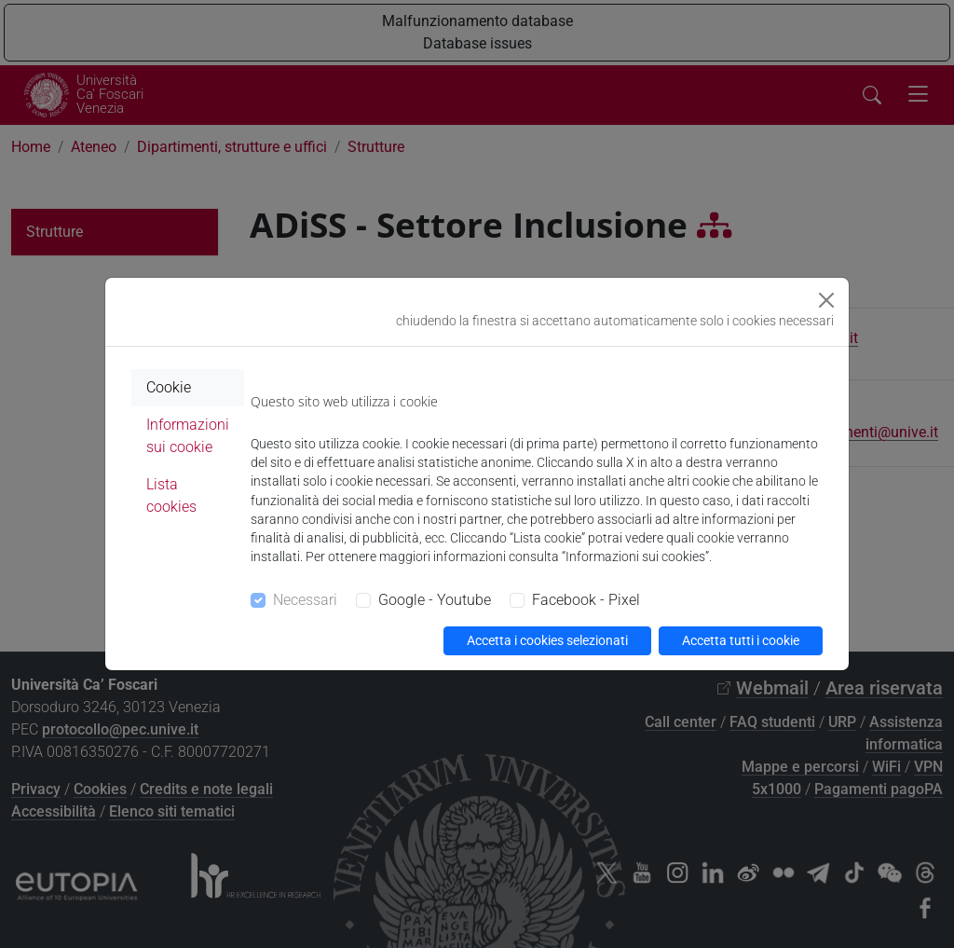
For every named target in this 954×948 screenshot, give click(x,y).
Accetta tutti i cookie (740, 640)
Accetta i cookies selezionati (547, 640)
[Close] (826, 300)
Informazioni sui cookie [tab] (187, 436)
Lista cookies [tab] (171, 495)
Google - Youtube (434, 600)
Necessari (305, 600)
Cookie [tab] (168, 387)
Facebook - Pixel (586, 600)
